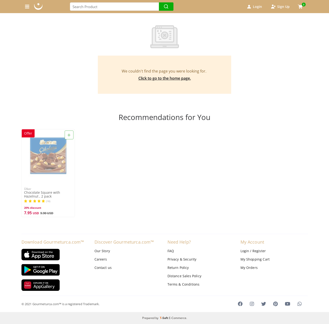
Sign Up (280, 7)
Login (254, 7)
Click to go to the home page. (164, 78)
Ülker (27, 189)
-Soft (164, 318)
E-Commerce (177, 318)
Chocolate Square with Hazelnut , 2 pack (42, 194)
